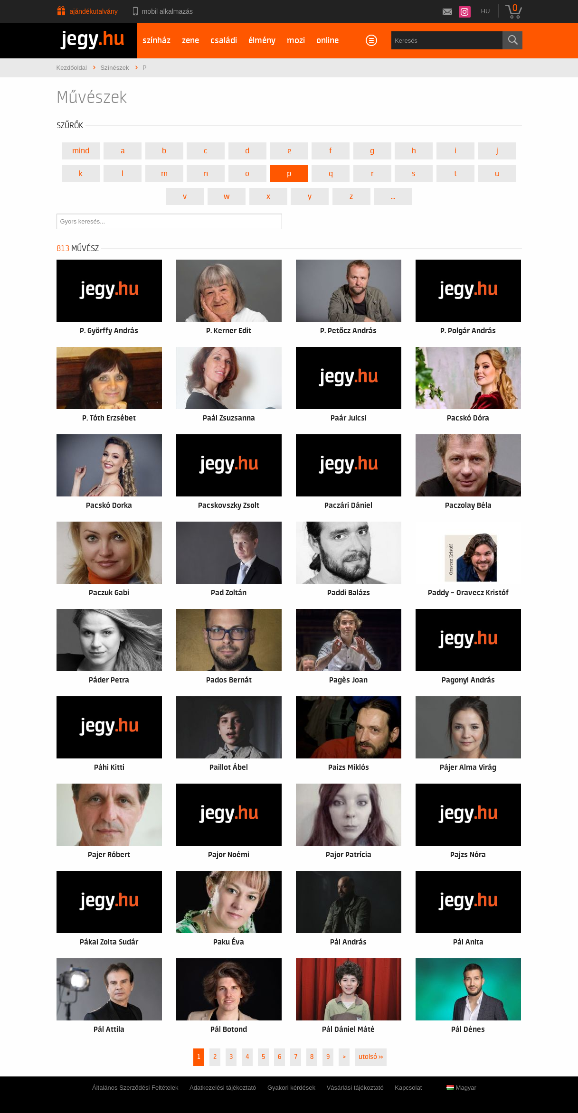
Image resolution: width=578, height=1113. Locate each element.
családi (223, 41)
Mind (80, 151)
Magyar (461, 1087)
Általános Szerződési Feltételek (135, 1087)
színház (156, 41)
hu (485, 11)
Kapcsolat (408, 1087)
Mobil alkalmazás (167, 11)
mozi (296, 41)
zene (190, 41)
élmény (261, 41)
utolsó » (371, 1057)
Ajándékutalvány (94, 11)
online (327, 41)
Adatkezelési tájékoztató (223, 1087)
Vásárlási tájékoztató (355, 1087)
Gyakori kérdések (291, 1087)
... (393, 196)
